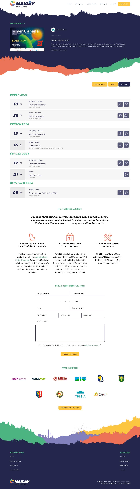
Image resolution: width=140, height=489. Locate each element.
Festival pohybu (15, 461)
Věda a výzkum (56, 35)
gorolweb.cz (41, 257)
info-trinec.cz (22, 260)
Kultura (124, 84)
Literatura (32, 101)
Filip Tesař (126, 483)
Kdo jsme (123, 456)
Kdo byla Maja (124, 461)
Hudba (31, 142)
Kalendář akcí (92, 4)
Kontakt (113, 4)
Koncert (38, 113)
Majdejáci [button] (103, 4)
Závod (70, 4)
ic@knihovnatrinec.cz (92, 345)
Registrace (124, 4)
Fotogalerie (80, 4)
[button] (69, 408)
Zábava (40, 101)
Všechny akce (100, 84)
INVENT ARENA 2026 (60, 40)
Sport (113, 84)
